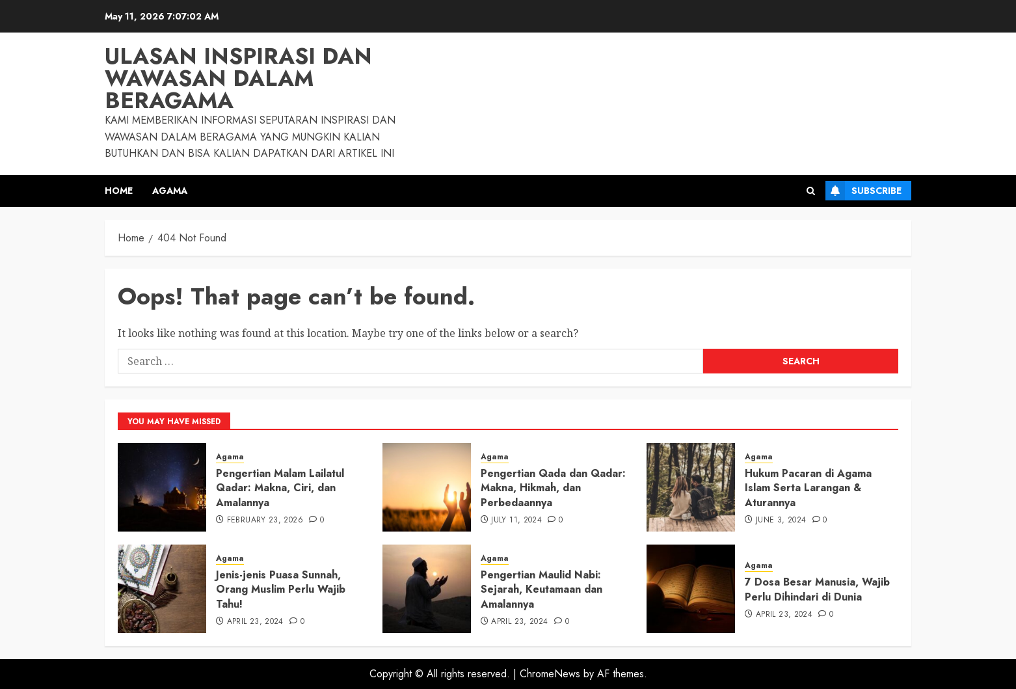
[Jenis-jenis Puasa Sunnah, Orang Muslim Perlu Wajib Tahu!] (162, 589)
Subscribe (863, 190)
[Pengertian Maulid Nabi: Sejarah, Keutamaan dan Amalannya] (426, 589)
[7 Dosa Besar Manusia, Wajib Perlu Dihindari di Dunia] (691, 589)
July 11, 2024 (516, 520)
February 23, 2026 (265, 520)
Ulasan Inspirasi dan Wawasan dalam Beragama (238, 78)
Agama (169, 190)
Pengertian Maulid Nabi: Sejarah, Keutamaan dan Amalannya (541, 589)
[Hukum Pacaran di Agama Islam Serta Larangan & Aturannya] (691, 487)
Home (119, 190)
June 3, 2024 (781, 520)
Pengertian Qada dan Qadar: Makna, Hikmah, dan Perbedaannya (553, 488)
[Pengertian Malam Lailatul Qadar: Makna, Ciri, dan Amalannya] (162, 487)
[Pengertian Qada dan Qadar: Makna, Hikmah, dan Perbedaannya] (426, 487)
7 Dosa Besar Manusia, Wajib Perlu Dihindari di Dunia (817, 589)
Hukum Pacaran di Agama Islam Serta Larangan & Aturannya (808, 488)
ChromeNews (550, 673)
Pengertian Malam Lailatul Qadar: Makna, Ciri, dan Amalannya (280, 488)
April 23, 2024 (255, 622)
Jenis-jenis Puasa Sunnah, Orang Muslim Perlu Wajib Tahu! (280, 589)
